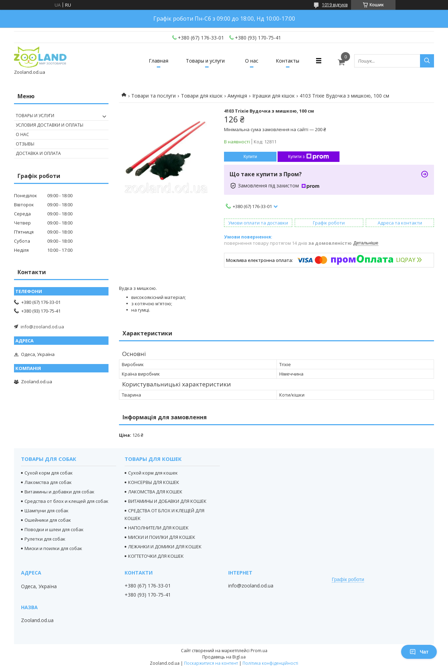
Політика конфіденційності (270, 663)
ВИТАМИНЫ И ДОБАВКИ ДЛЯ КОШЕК (167, 501)
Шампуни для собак (46, 510)
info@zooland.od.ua (42, 326)
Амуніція (237, 95)
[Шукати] (427, 60)
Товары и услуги (205, 60)
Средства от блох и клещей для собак (66, 501)
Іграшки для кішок (273, 95)
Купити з (308, 157)
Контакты (287, 60)
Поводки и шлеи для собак (54, 529)
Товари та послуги (153, 95)
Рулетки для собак (44, 539)
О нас (251, 60)
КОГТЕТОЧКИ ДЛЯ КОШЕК (156, 556)
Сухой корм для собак (48, 473)
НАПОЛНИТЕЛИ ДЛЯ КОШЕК (158, 528)
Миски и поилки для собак (53, 548)
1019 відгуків (335, 5)
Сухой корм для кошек (153, 473)
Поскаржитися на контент (211, 663)
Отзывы (25, 144)
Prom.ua (259, 651)
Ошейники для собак (47, 520)
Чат (419, 652)
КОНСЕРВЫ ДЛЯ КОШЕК (153, 482)
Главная (158, 60)
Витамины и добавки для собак (59, 492)
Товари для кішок (202, 95)
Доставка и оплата (38, 153)
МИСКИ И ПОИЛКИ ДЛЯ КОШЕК (161, 537)
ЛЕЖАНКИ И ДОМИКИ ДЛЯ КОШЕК (165, 546)
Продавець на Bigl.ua (224, 657)
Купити (250, 156)
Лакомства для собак (48, 482)
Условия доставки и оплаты (49, 125)
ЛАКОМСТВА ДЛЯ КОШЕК (155, 492)
